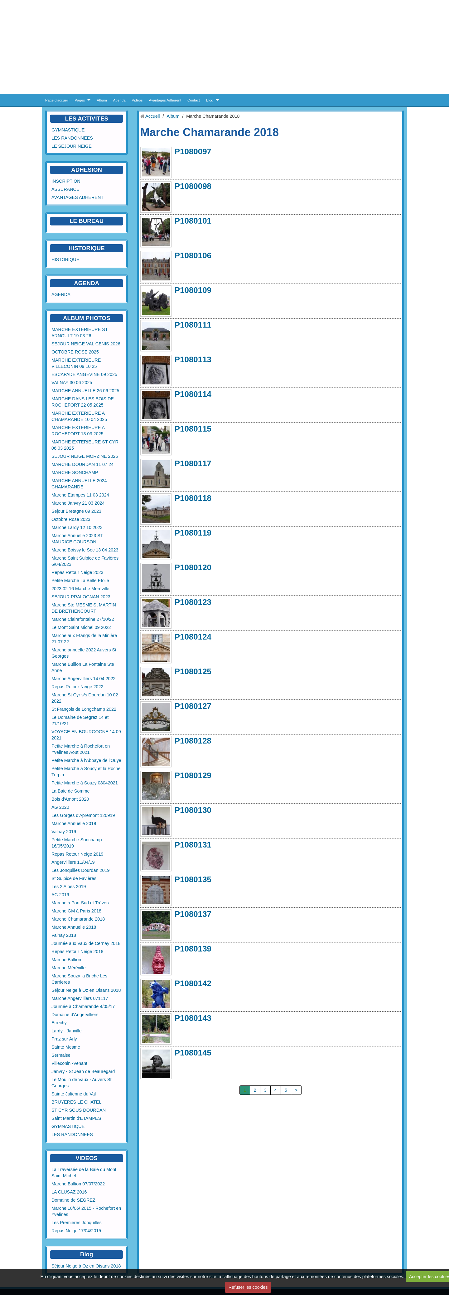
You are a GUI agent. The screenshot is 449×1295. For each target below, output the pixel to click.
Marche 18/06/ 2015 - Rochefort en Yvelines (86, 1211)
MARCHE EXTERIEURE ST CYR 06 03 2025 (84, 445)
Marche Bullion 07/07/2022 (78, 1183)
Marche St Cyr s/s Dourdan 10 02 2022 (84, 698)
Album (102, 100)
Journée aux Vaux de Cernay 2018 (85, 943)
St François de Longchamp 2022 (83, 709)
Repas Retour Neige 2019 (77, 854)
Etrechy (59, 1022)
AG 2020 (60, 807)
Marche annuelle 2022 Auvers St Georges (83, 653)
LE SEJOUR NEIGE (71, 146)
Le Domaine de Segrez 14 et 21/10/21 (80, 720)
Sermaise (60, 1055)
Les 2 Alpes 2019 (68, 886)
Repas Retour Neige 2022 (77, 686)
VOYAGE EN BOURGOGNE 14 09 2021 (86, 734)
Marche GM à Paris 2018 (76, 910)
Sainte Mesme (65, 1047)
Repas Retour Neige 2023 (77, 572)
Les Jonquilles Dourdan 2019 (80, 870)
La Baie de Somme (70, 790)
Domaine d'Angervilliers (75, 1014)
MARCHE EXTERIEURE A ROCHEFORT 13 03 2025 (78, 430)
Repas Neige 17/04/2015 (76, 1230)
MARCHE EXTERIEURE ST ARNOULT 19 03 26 (79, 332)
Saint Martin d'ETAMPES (76, 1118)
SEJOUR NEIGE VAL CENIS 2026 (85, 343)
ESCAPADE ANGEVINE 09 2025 (84, 374)
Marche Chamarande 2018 (78, 919)
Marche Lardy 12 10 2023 (77, 527)
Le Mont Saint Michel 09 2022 (81, 627)
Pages (80, 100)
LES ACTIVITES (86, 118)
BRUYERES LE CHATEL (76, 1102)
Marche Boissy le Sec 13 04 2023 (84, 549)
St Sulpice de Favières (73, 878)
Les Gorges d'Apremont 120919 (83, 815)
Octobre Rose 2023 (70, 519)
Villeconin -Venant (69, 1063)
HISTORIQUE (87, 248)
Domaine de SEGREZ (73, 1200)
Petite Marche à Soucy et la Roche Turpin (86, 771)
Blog (209, 100)
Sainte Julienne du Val (73, 1093)
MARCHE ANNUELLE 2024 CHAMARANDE (79, 483)
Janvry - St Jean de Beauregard (83, 1071)
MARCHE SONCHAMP (74, 472)
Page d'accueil (57, 100)
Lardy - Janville (66, 1030)
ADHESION (86, 169)
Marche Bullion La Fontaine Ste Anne (82, 667)
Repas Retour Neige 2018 (77, 951)
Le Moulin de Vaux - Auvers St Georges (81, 1082)
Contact (193, 100)
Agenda (119, 100)
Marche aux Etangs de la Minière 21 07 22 (84, 638)
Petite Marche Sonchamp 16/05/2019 (76, 842)
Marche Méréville (68, 967)
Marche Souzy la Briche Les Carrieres (79, 979)
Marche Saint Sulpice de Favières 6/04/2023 (84, 561)
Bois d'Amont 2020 (70, 799)
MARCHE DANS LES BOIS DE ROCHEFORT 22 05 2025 (82, 402)
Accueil (152, 116)
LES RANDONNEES (72, 138)
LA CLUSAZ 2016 (69, 1191)
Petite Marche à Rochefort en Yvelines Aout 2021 (80, 749)
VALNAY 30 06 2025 (71, 382)
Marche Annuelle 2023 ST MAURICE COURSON (77, 538)
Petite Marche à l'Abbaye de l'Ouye (86, 760)
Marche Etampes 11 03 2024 (80, 494)
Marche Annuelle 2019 (73, 823)
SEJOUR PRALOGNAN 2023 (80, 596)
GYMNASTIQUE (67, 129)
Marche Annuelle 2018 (73, 927)
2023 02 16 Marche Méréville (80, 588)
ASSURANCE (65, 189)
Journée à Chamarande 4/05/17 (83, 1006)
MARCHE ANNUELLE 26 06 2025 (85, 390)
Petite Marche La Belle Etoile (80, 580)
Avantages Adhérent (165, 100)
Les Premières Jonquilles (76, 1222)
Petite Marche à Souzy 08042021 (84, 782)
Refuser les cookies (248, 1287)
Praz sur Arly (64, 1038)
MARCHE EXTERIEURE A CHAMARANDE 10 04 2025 (79, 416)
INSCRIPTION (65, 181)
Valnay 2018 (63, 935)
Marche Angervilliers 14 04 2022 (83, 678)
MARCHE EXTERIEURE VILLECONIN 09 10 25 (76, 363)
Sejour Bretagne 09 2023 (76, 511)
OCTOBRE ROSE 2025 (75, 351)
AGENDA (60, 294)
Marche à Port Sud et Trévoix (80, 902)
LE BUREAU (87, 221)
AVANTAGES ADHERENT (77, 197)
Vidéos (137, 100)
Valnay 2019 (63, 831)
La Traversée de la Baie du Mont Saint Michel (83, 1172)
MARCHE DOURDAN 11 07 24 (82, 464)
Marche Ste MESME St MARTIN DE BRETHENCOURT (83, 608)
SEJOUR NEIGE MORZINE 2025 (84, 456)
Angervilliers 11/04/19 (72, 862)
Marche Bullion (66, 959)
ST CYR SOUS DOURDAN (78, 1110)
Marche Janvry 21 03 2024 (77, 503)
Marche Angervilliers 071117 (79, 998)
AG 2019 (60, 894)
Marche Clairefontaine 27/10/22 (82, 619)
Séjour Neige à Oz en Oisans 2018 (86, 990)
